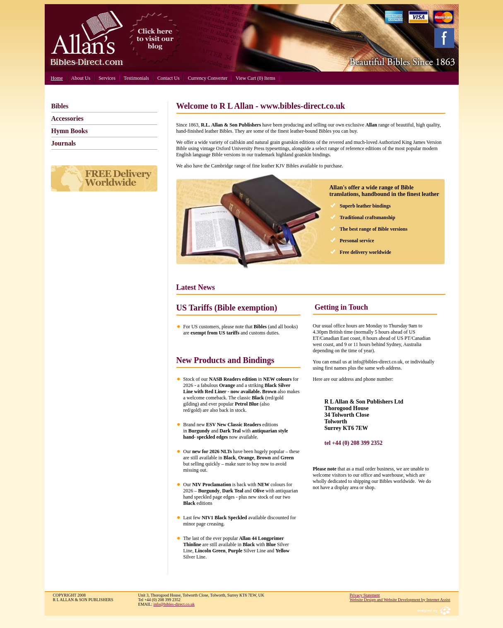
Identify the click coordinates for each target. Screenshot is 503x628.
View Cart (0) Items (255, 78)
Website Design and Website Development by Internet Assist (400, 599)
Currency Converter (208, 78)
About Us (80, 78)
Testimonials (136, 78)
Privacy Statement (365, 595)
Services (107, 78)
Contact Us (168, 78)
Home (57, 78)
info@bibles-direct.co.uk (174, 604)
